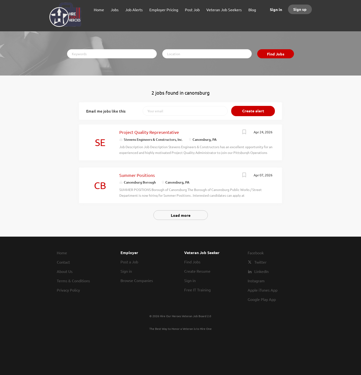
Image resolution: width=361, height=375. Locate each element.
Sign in (276, 9)
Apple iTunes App (262, 290)
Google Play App (262, 299)
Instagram (256, 280)
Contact (63, 262)
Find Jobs (275, 53)
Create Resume (197, 271)
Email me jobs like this (106, 111)
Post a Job (129, 261)
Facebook (256, 252)
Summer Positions (137, 175)
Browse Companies (136, 280)
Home (62, 252)
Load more (180, 215)
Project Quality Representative (149, 132)
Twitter (260, 262)
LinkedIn (261, 271)
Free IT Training (197, 289)
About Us (65, 271)
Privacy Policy (68, 290)
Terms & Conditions (73, 280)
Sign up (300, 9)
